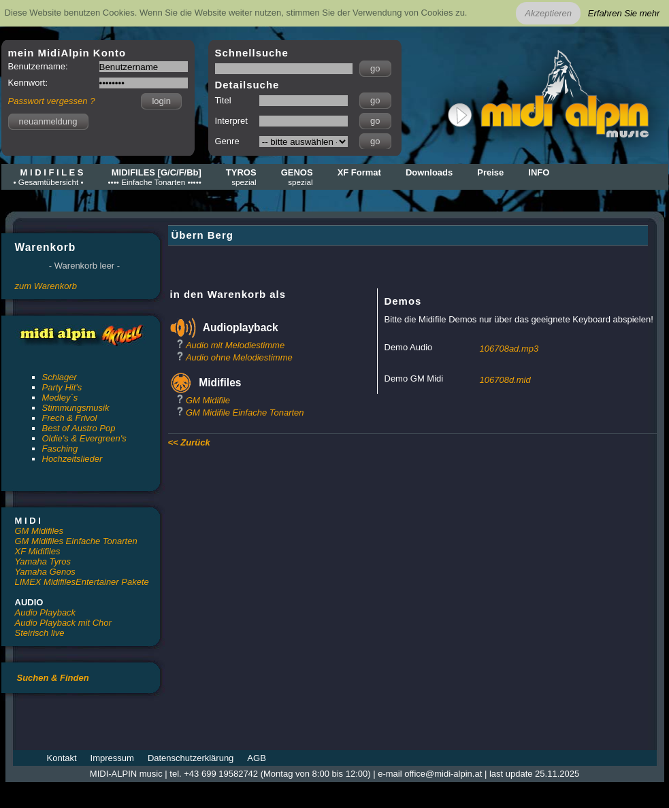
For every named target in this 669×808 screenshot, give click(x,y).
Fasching (60, 448)
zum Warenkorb (46, 286)
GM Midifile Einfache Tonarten (245, 412)
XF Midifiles (38, 551)
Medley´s (60, 397)
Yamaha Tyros (43, 561)
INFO (538, 172)
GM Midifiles (39, 531)
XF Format (359, 172)
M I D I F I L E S (49, 176)
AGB (256, 758)
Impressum (112, 758)
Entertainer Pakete (112, 582)
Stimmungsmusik (76, 408)
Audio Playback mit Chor (63, 623)
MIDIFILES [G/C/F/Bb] (154, 176)
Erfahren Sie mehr (624, 13)
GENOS (297, 176)
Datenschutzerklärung (190, 758)
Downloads (429, 172)
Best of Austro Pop (79, 428)
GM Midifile (208, 400)
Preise (490, 172)
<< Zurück (189, 442)
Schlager (59, 377)
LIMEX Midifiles (45, 582)
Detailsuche (247, 84)
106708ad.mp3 (509, 348)
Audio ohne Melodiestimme (239, 357)
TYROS (241, 176)
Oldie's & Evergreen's (84, 438)
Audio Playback (45, 612)
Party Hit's (62, 387)
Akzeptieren (548, 13)
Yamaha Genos (45, 572)
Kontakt (62, 758)
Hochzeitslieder (72, 459)
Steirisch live (40, 633)
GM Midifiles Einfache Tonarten (76, 541)
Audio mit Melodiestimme (235, 345)
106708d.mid (505, 380)
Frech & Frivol (69, 418)
